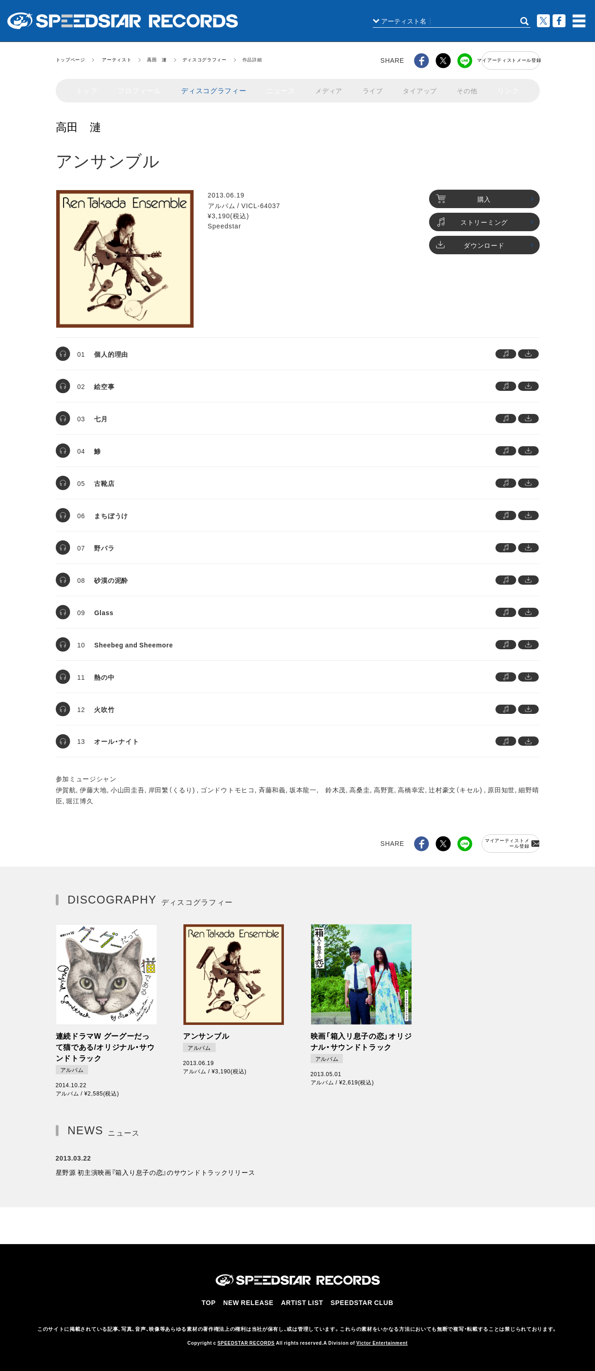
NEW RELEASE (252, 1300)
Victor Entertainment (381, 1338)
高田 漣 (157, 59)
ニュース (276, 86)
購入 (463, 194)
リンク (508, 86)
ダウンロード (470, 240)
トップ (87, 86)
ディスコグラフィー (205, 59)
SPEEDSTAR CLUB (360, 1300)
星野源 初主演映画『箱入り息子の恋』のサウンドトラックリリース (155, 1167)
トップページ (70, 59)
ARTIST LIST (303, 1300)
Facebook (559, 20)
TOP (213, 1300)
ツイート (543, 20)
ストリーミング (472, 217)
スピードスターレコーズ (122, 21)
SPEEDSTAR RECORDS (246, 1338)
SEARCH (524, 21)
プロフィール (138, 86)
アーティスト (116, 59)
